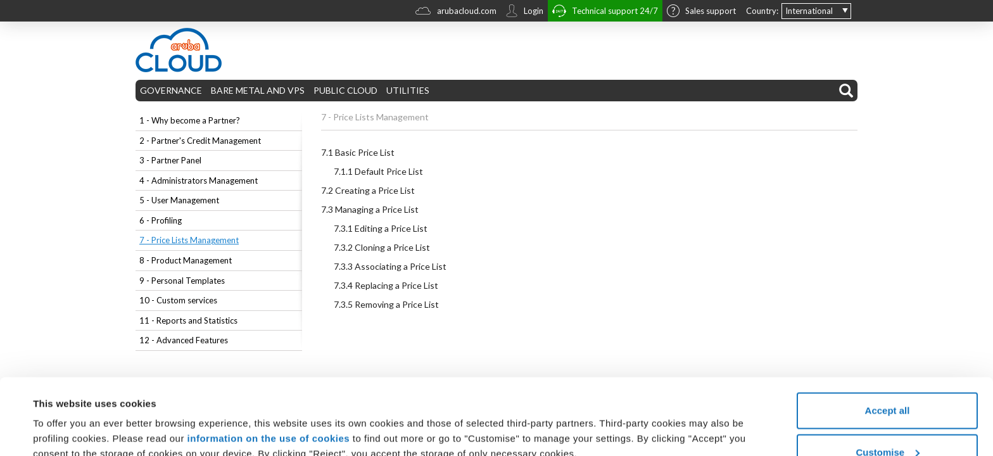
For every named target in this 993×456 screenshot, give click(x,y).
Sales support (701, 12)
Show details (62, 417)
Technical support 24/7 (605, 12)
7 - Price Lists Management (189, 240)
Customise (888, 381)
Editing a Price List (380, 228)
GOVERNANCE (171, 90)
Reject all (887, 422)
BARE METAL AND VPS (258, 90)
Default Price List (378, 171)
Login (524, 12)
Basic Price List (358, 152)
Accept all (887, 339)
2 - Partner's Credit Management (200, 141)
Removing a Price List (386, 304)
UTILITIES (407, 90)
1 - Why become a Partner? (189, 120)
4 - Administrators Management (198, 180)
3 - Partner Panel (170, 160)
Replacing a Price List (386, 285)
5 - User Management (179, 200)
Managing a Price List (370, 209)
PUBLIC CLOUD (345, 90)
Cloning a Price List (382, 247)
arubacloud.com (455, 12)
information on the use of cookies (268, 367)
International (809, 11)
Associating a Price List (390, 266)
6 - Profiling (160, 220)
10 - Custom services (178, 300)
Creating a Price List (368, 190)
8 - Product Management (185, 260)
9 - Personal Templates (182, 281)
